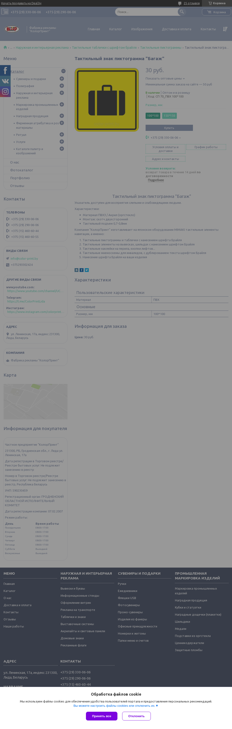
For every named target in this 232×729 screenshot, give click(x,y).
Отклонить (136, 716)
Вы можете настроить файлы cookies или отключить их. (114, 705)
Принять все (101, 716)
